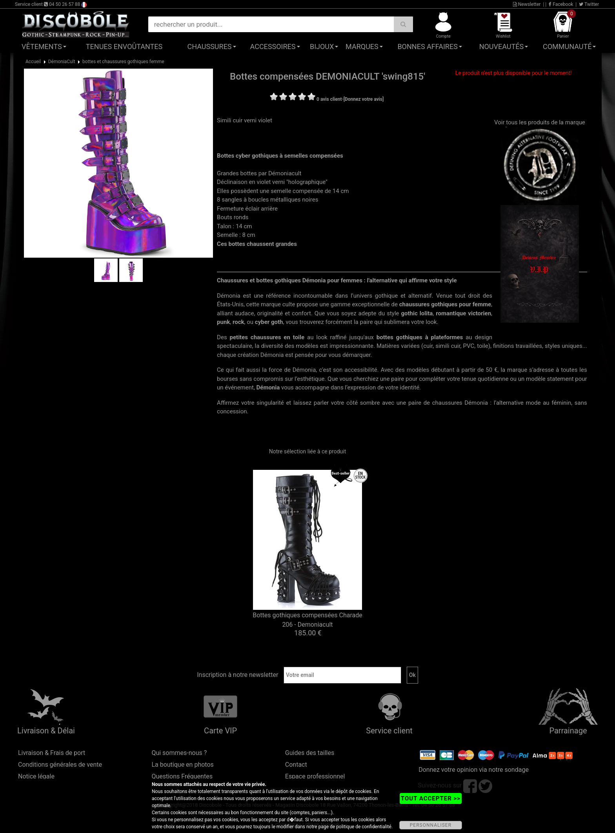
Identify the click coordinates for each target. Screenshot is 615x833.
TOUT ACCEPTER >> (430, 798)
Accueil (33, 61)
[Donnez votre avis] (364, 99)
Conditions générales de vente (60, 764)
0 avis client (329, 99)
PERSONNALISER (430, 825)
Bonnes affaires (427, 46)
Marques (362, 46)
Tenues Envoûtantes (124, 46)
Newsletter (527, 4)
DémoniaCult (61, 61)
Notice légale (36, 776)
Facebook (561, 4)
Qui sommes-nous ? (179, 753)
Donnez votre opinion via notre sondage (473, 769)
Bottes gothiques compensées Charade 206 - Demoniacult (307, 619)
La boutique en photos (182, 764)
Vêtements (42, 46)
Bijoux (322, 46)
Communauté (567, 46)
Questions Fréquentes (182, 776)
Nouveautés (501, 46)
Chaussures (209, 46)
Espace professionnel (315, 776)
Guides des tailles (309, 753)
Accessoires (273, 46)
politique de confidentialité (363, 826)
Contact (296, 764)
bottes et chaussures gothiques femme (123, 61)
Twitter (589, 4)
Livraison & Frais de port (51, 753)
